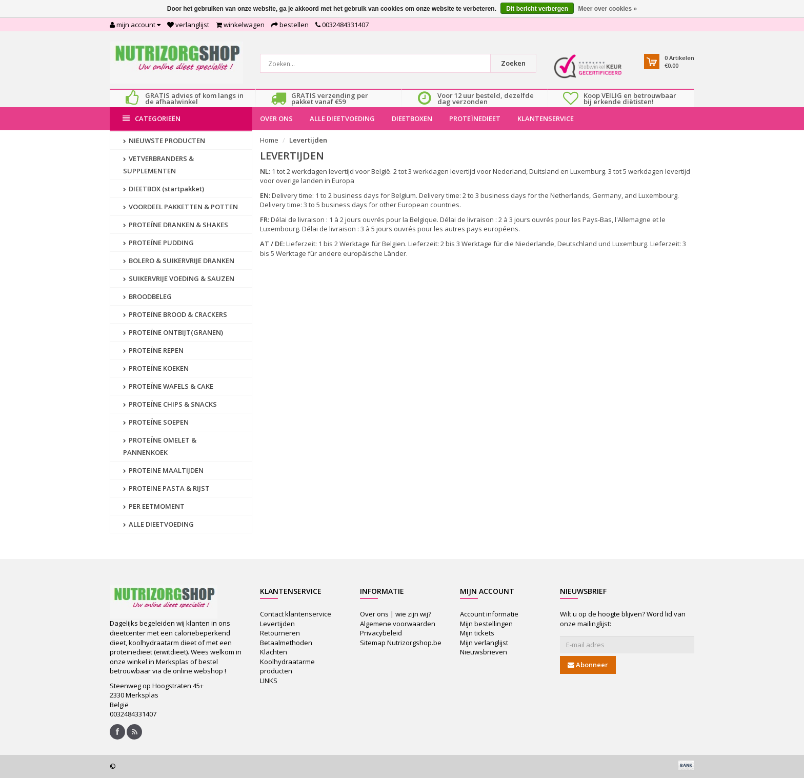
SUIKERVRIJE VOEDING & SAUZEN (178, 278)
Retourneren (280, 632)
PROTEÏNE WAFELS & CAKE (168, 386)
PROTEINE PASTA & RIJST (166, 488)
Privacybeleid (381, 632)
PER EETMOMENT (154, 506)
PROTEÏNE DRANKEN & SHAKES (175, 224)
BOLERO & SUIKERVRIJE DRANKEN (178, 260)
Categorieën (151, 118)
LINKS (268, 680)
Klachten (273, 651)
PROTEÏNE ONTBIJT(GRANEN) (173, 332)
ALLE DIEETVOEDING (342, 118)
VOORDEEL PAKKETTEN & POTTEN (180, 206)
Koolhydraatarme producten (287, 666)
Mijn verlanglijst (484, 642)
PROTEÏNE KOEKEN (156, 368)
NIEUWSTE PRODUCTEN (164, 140)
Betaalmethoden (286, 642)
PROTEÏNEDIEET (474, 118)
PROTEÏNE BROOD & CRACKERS (175, 314)
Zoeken (513, 63)
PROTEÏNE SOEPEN (156, 422)
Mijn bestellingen (486, 623)
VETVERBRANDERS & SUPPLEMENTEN (158, 164)
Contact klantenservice (295, 614)
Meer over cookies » (607, 8)
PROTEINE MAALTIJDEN (163, 470)
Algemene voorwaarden (397, 623)
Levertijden (308, 140)
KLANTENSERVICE (545, 118)
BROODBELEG (147, 296)
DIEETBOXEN (412, 118)
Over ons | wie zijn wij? (395, 614)
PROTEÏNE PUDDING (158, 242)
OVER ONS (276, 118)
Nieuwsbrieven (483, 651)
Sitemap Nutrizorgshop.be (400, 642)
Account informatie (489, 614)
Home (269, 140)
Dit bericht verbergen (537, 8)
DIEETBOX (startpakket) (163, 188)
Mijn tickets (477, 632)
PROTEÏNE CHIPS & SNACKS (170, 404)
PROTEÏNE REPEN (153, 350)
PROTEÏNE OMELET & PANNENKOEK (159, 446)
